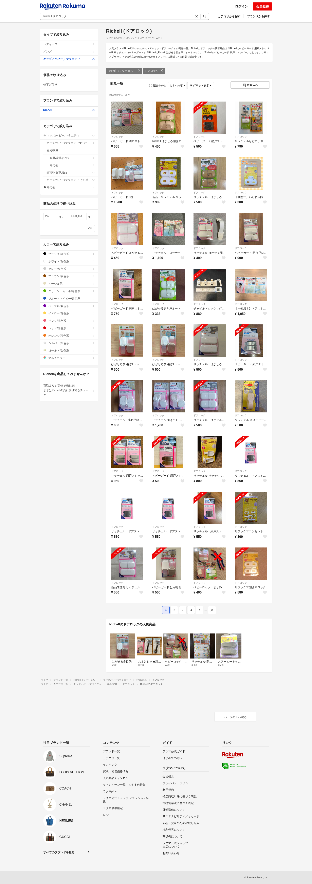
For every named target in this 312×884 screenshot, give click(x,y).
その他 (72, 165)
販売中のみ (157, 85)
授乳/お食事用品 (71, 172)
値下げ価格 (69, 84)
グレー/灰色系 (69, 269)
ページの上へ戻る (235, 717)
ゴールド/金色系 (69, 350)
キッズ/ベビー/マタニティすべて (71, 143)
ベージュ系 (69, 283)
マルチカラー (69, 358)
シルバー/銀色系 (69, 343)
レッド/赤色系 (69, 328)
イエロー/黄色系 (69, 313)
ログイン (241, 6)
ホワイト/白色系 (69, 261)
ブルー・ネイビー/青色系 (69, 298)
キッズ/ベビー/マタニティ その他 (71, 179)
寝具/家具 (71, 150)
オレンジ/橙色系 (69, 335)
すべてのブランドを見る (58, 852)
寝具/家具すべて (72, 157)
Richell (69, 110)
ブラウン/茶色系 (69, 276)
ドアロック (154, 70)
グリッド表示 (200, 85)
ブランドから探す (258, 16)
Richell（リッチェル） (124, 70)
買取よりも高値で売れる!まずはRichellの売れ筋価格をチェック (69, 390)
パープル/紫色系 (69, 306)
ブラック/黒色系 (69, 254)
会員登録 (262, 6)
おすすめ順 (177, 85)
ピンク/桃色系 (69, 320)
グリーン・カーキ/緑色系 (69, 291)
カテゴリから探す (229, 16)
